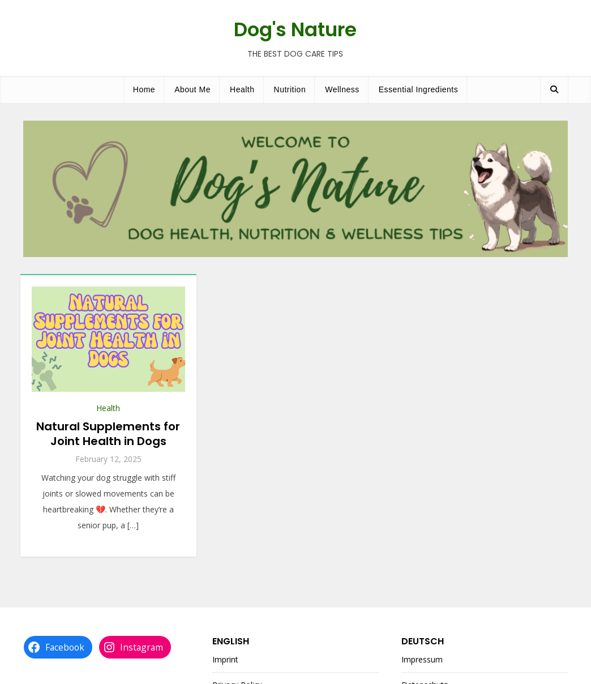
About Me (192, 89)
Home (144, 89)
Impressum (422, 659)
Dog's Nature (295, 29)
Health (242, 89)
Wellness (342, 89)
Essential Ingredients (418, 89)
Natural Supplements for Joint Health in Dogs (108, 433)
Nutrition (290, 89)
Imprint (225, 659)
